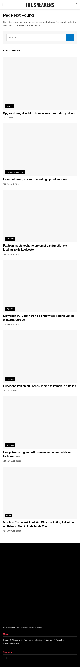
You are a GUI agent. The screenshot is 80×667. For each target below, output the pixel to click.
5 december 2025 (11, 391)
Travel (59, 640)
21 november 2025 (12, 531)
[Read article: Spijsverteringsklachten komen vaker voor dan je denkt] (40, 83)
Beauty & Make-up (15, 172)
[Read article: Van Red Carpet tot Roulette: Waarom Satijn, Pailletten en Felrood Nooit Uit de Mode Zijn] (40, 493)
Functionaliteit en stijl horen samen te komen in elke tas (39, 386)
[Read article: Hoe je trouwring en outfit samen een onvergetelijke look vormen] (40, 422)
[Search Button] (77, 4)
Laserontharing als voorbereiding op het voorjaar (35, 179)
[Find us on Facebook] (3, 658)
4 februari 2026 (11, 118)
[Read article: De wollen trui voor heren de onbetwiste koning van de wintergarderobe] (40, 286)
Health (9, 106)
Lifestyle (38, 640)
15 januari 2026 (11, 324)
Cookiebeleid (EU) (11, 644)
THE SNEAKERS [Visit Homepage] (39, 4)
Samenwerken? (9, 628)
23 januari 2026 (11, 184)
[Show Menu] (3, 4)
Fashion (10, 239)
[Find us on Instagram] (6, 658)
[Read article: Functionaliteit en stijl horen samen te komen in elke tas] (40, 356)
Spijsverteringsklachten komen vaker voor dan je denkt (39, 113)
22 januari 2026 (11, 254)
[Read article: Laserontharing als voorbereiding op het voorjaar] (40, 149)
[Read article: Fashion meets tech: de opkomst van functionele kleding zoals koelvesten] (40, 216)
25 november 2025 (12, 461)
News (8, 516)
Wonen (49, 640)
